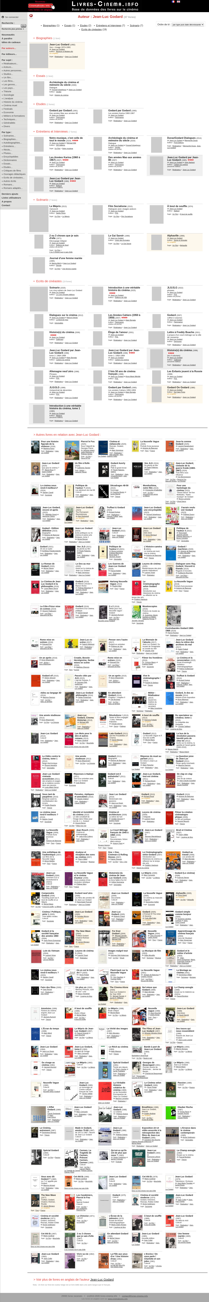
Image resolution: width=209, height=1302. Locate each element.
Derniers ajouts (10, 194)
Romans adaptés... (13, 188)
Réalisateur (59, 56)
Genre (116, 726)
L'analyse (8, 98)
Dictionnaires (10, 160)
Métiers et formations (14, 116)
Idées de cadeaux (11, 42)
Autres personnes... (13, 70)
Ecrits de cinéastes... (14, 177)
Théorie (7, 91)
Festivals (8, 109)
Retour (31, 16)
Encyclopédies (11, 156)
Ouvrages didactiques (15, 174)
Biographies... (11, 139)
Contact (6, 205)
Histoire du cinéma (13, 102)
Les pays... (9, 88)
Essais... (8, 163)
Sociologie (9, 95)
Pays (146, 451)
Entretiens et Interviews (108, 25)
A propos (7, 201)
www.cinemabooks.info (118, 1299)
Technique (139, 711)
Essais (68, 25)
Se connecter (10, 17)
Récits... (8, 149)
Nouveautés (8, 34)
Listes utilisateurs (11, 197)
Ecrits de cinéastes (91, 29)
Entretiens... (10, 146)
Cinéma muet (10, 105)
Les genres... (10, 84)
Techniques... (10, 119)
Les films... (9, 81)
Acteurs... (8, 67)
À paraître (7, 38)
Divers (7, 126)
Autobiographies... (12, 142)
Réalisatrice (176, 146)
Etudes (84, 25)
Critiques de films (12, 170)
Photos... (8, 153)
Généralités (9, 122)
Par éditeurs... (9, 54)
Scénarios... (10, 135)
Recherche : (8, 23)
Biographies (49, 25)
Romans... (9, 184)
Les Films (184, 575)
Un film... (8, 77)
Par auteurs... (9, 48)
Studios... (8, 74)
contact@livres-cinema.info (135, 1296)
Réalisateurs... (11, 63)
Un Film (57, 148)
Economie (9, 112)
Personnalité (140, 1076)
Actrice (82, 470)
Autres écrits (9, 181)
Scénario (134, 25)
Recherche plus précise (12, 29)
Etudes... (8, 167)
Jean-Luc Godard (102, 1279)
